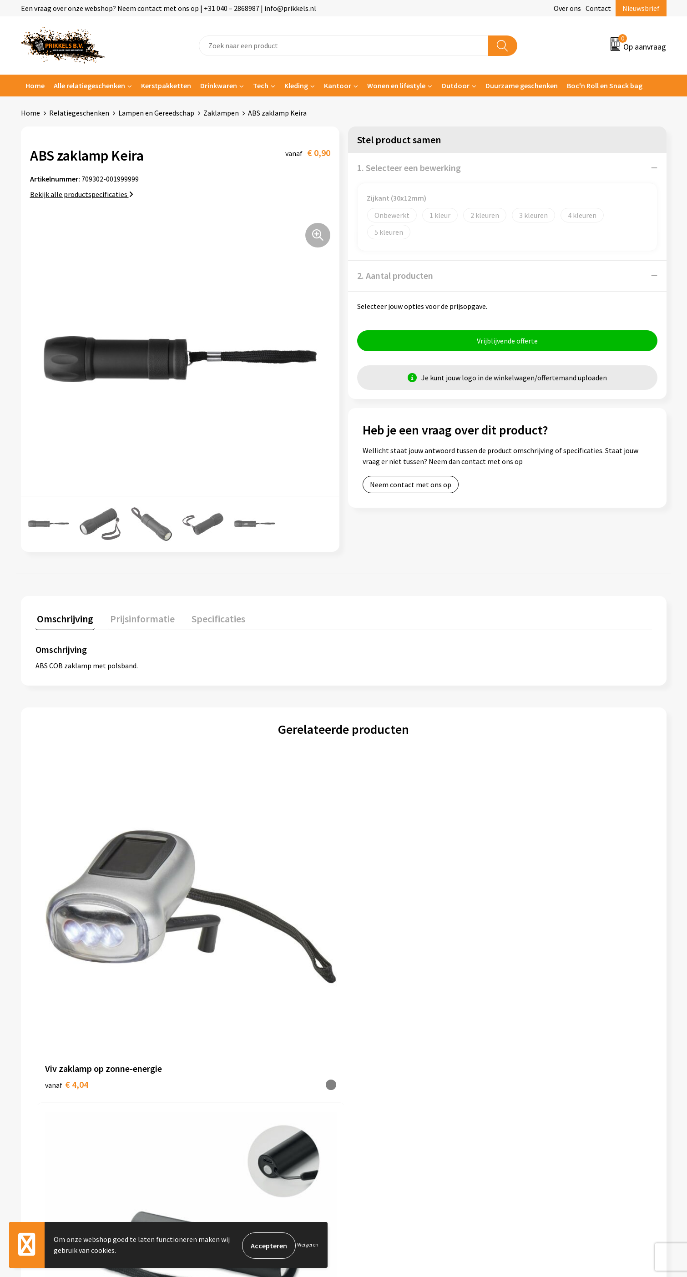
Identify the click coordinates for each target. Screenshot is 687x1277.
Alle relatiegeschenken (89, 85)
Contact (598, 8)
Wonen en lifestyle (396, 85)
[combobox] (343, 45)
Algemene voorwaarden (552, 1038)
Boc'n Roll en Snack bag (604, 85)
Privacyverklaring (542, 1065)
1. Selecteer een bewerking (409, 167)
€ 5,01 (374, 939)
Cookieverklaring (541, 1051)
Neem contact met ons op (410, 485)
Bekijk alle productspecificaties (81, 194)
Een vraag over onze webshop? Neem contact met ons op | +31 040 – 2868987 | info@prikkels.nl (168, 8)
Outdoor (455, 85)
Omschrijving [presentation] (63, 617)
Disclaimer (531, 1079)
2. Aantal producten (395, 275)
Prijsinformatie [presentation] (138, 617)
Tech (260, 85)
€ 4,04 (66, 926)
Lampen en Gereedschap (156, 112)
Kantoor (337, 85)
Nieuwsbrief (641, 8)
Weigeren (307, 1245)
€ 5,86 (529, 939)
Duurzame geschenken (521, 85)
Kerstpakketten (166, 85)
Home (35, 85)
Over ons (567, 8)
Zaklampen (221, 112)
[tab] (63, 619)
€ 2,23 (220, 939)
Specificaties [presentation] (210, 617)
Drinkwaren (218, 85)
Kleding (296, 85)
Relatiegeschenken (79, 112)
